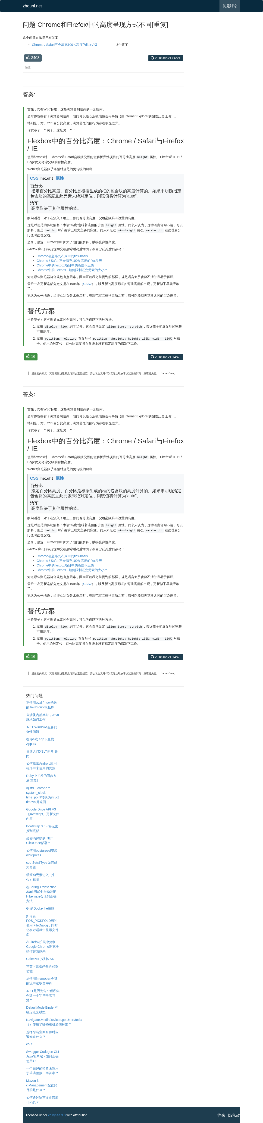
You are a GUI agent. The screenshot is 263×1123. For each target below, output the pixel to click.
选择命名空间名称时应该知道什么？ (42, 1034)
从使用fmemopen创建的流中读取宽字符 (42, 981)
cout (29, 1044)
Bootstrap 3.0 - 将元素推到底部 (42, 828)
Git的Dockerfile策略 (40, 908)
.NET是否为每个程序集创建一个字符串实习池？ (42, 995)
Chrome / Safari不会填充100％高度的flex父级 (64, 45)
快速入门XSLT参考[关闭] (42, 754)
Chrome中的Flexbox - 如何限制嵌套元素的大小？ (72, 270)
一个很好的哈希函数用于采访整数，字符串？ (42, 1071)
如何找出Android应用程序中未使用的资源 (41, 766)
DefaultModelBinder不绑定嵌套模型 (42, 1010)
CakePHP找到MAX (40, 959)
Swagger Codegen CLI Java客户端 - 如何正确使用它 (42, 1056)
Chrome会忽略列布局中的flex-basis (62, 256)
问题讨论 (230, 6)
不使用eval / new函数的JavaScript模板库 (41, 705)
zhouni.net (32, 6)
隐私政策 (236, 1115)
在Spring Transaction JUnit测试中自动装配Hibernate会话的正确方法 (41, 894)
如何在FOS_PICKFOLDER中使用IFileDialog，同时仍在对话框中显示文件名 (42, 925)
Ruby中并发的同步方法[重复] (41, 778)
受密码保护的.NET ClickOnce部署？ (39, 840)
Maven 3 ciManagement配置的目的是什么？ (41, 1085)
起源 (28, 67)
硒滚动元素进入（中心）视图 (40, 877)
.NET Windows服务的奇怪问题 (41, 729)
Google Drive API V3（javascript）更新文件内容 (42, 813)
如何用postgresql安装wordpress (41, 853)
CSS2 (87, 284)
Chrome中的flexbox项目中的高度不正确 (65, 265)
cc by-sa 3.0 (57, 1115)
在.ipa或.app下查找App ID (40, 741)
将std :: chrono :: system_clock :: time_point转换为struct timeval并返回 (42, 795)
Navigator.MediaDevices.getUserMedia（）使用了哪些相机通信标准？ (54, 1022)
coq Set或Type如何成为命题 (41, 865)
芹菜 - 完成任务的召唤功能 (42, 969)
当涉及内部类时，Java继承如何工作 (42, 717)
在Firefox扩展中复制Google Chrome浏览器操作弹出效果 (42, 946)
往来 (221, 1115)
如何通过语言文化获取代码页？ (42, 1100)
